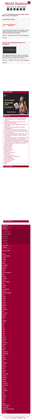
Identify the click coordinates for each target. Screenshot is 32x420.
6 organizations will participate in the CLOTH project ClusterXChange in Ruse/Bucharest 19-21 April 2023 (16, 141)
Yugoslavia (4, 412)
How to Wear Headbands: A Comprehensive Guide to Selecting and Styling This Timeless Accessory (17, 138)
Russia (3, 372)
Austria (3, 261)
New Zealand (5, 353)
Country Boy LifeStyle (8, 19)
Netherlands (5, 351)
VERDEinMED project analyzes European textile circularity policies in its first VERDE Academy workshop (15, 119)
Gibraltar (4, 305)
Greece (3, 307)
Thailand (4, 396)
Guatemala (4, 309)
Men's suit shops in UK (10, 152)
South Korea (5, 385)
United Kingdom (5, 405)
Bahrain (4, 263)
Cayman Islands (5, 281)
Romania (4, 370)
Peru (3, 361)
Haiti (3, 311)
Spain (3, 386)
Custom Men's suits (9, 149)
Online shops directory (10, 159)
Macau (3, 340)
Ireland (3, 322)
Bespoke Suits (8, 151)
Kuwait (3, 333)
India (3, 318)
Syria (3, 392)
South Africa (5, 383)
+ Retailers (5, 236)
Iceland (3, 316)
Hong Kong (4, 313)
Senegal (4, 375)
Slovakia (4, 379)
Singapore (4, 377)
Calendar (4, 247)
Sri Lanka (4, 388)
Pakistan (4, 359)
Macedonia (4, 342)
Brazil (3, 274)
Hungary (4, 314)
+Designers (5, 229)
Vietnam (4, 410)
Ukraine (4, 403)
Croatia (3, 287)
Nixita (6, 163)
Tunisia (3, 397)
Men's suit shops (8, 148)
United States (5, 407)
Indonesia (4, 320)
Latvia (3, 335)
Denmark (4, 290)
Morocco (4, 348)
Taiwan (3, 394)
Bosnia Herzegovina (6, 272)
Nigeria (3, 355)
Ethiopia (4, 298)
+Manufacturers (6, 234)
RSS (25, 418)
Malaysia (4, 344)
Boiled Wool (7, 161)
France (3, 300)
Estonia (3, 296)
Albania (3, 254)
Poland (3, 364)
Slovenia (4, 381)
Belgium (4, 268)
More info (4, 37)
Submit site (5, 225)
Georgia (4, 302)
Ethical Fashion (8, 147)
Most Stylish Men (8, 145)
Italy (3, 326)
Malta (3, 346)
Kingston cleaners (9, 144)
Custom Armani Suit (9, 155)
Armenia (4, 257)
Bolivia (3, 270)
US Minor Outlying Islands (8, 408)
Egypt (3, 294)
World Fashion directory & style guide (16, 5)
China (3, 283)
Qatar (3, 368)
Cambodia (4, 278)
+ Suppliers (5, 243)
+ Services (4, 240)
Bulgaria (4, 276)
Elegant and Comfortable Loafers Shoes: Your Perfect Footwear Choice (15, 122)
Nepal (3, 349)
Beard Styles (7, 153)
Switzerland (4, 390)
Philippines (4, 362)
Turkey (3, 399)
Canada (4, 279)
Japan (3, 327)
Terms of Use (13, 418)
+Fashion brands (6, 231)
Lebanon (4, 337)
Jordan (3, 329)
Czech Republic (5, 289)
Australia (4, 259)
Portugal (4, 366)
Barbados (4, 267)
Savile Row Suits (8, 160)
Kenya (3, 331)
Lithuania (4, 338)
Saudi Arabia (5, 373)
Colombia (4, 285)
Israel (3, 324)
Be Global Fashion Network (19, 416)
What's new (5, 245)
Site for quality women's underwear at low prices (15, 143)
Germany (4, 303)
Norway (4, 357)
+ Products (5, 238)
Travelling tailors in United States (12, 156)
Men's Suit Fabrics (9, 157)
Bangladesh (26, 35)
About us (20, 418)
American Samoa (6, 255)
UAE (3, 401)
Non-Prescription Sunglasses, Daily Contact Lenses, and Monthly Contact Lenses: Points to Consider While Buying (16, 135)
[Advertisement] (16, 78)
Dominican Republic (6, 292)
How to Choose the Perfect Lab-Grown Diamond (15, 129)
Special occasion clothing (22, 14)
